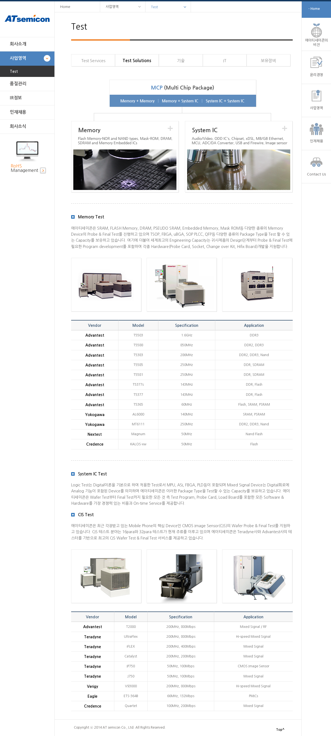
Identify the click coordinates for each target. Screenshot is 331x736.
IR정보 (16, 98)
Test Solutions (137, 61)
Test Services (93, 61)
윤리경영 (316, 75)
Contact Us (316, 174)
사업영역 (18, 58)
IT (224, 61)
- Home (314, 8)
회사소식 (18, 126)
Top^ (280, 729)
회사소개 (18, 44)
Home (65, 6)
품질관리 (18, 84)
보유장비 (268, 61)
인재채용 (18, 112)
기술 (181, 61)
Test (14, 71)
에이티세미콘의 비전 (316, 43)
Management (24, 168)
